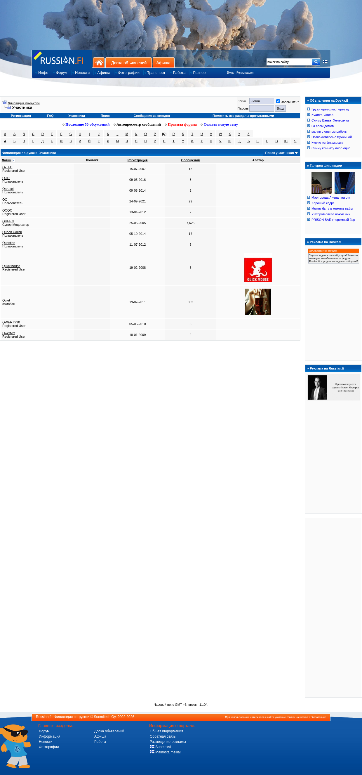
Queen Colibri (12, 232)
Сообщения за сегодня (152, 115)
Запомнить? (287, 102)
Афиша (164, 62)
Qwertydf (8, 333)
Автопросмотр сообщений (137, 124)
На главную (99, 62)
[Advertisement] (333, 607)
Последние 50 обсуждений (86, 124)
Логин (6, 160)
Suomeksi (160, 747)
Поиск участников (279, 153)
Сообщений (190, 160)
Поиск (105, 115)
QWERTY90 (11, 322)
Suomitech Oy (105, 717)
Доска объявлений (128, 62)
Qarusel (8, 188)
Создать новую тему (219, 124)
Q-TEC (7, 167)
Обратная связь (162, 736)
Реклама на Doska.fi (325, 242)
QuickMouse (11, 266)
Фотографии (49, 747)
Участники (76, 115)
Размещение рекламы (168, 742)
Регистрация (244, 72)
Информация (49, 736)
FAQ (50, 115)
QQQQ (7, 210)
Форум (44, 731)
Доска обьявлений (109, 731)
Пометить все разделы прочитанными (243, 115)
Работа (100, 742)
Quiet (6, 300)
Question (8, 243)
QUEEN (8, 221)
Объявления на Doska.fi (329, 100)
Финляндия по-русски (24, 103)
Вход (230, 72)
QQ (4, 199)
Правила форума (181, 124)
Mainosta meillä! (165, 752)
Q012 (6, 178)
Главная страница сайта (62, 58)
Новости (45, 742)
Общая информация (166, 731)
